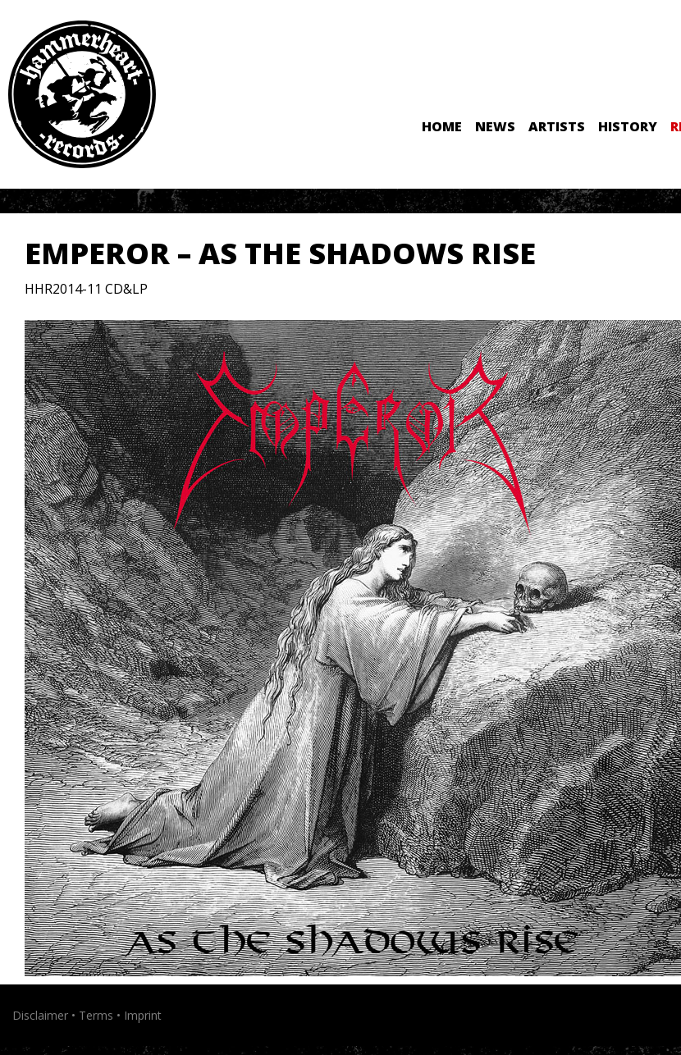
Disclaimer (40, 1015)
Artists (556, 126)
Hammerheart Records (82, 94)
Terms (96, 1015)
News (495, 126)
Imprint (143, 1015)
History (627, 126)
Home (442, 126)
